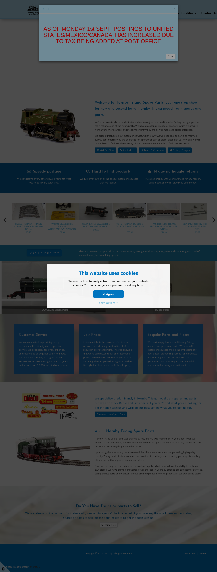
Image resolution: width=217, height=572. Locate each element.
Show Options (108, 303)
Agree (108, 294)
